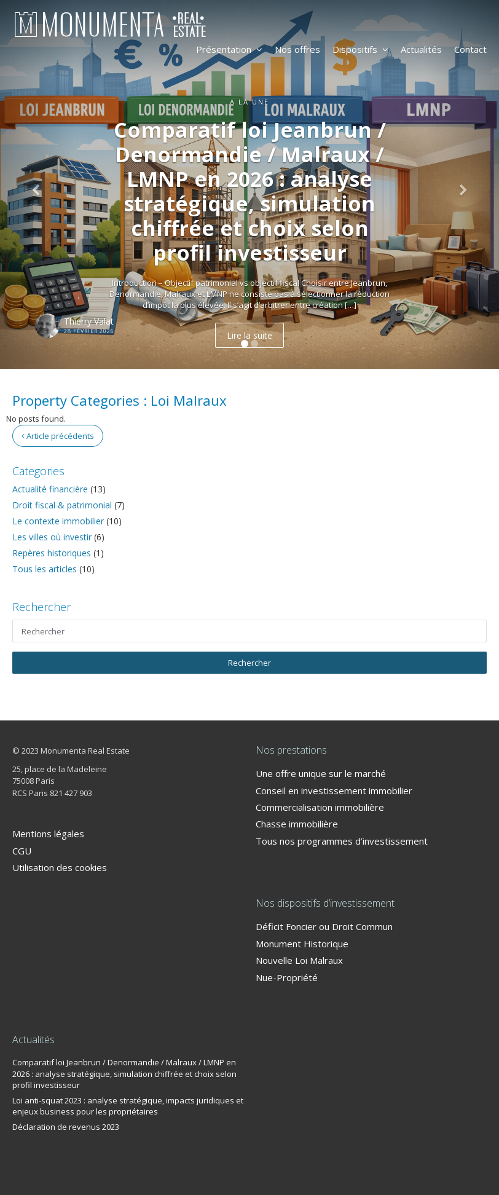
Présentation (229, 49)
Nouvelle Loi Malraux (299, 960)
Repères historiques (51, 553)
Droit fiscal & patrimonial (62, 505)
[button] (37, 184)
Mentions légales (48, 833)
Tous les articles (44, 569)
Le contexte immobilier (58, 521)
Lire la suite (249, 335)
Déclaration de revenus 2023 (65, 1126)
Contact (470, 49)
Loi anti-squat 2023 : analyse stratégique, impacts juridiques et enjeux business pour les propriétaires (127, 1106)
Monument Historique (302, 943)
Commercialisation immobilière (320, 807)
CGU (21, 851)
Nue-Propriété (287, 977)
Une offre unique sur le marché (321, 773)
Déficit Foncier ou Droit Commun (324, 926)
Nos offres (297, 49)
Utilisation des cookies (59, 867)
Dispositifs (360, 49)
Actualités (421, 49)
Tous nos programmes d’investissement (342, 841)
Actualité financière (50, 489)
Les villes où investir (52, 537)
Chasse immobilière (297, 824)
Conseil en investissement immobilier (334, 790)
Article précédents (58, 435)
